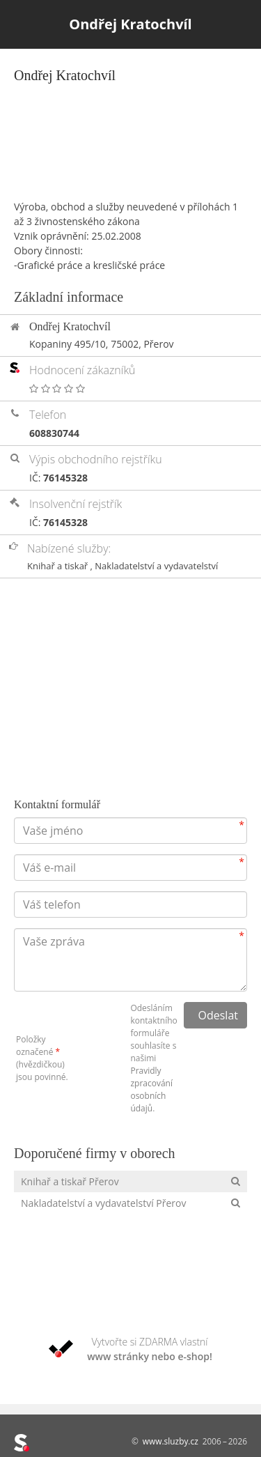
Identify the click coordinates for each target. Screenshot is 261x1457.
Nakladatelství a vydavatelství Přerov (103, 1203)
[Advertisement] (130, 129)
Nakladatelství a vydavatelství (156, 566)
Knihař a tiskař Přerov (70, 1181)
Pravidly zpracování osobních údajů (151, 1089)
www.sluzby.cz (170, 1441)
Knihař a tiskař (58, 566)
